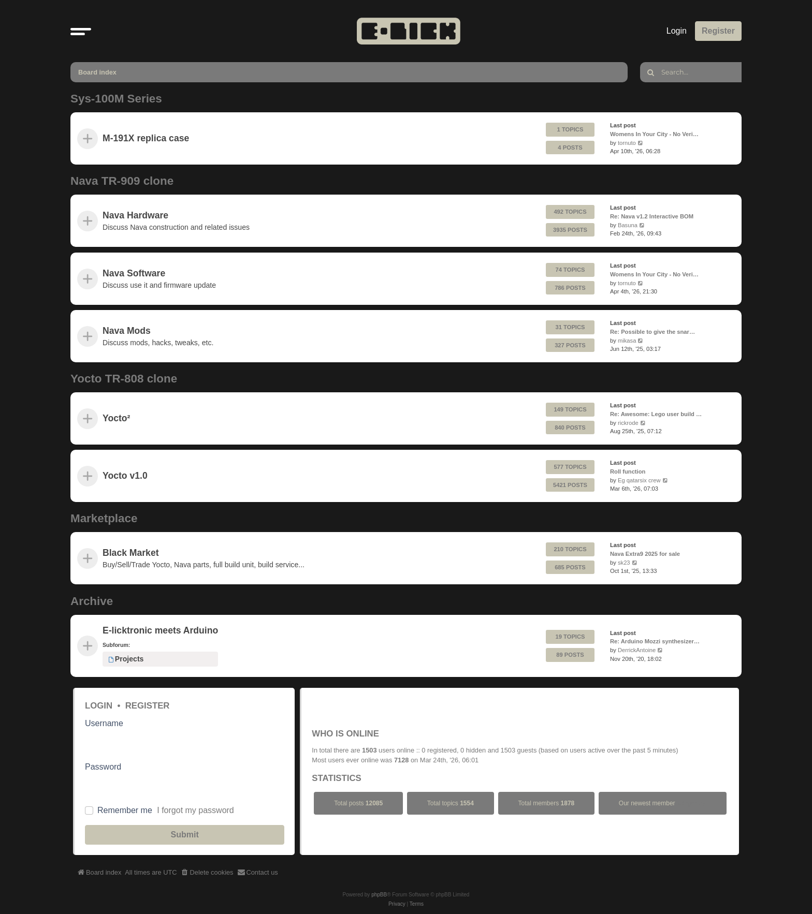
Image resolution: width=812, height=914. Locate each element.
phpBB (379, 894)
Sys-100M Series (116, 98)
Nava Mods (127, 331)
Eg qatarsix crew (639, 480)
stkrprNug (691, 803)
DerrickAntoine (637, 650)
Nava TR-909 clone (121, 180)
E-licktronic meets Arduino (160, 630)
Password (103, 766)
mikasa (627, 340)
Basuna (627, 225)
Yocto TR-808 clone (123, 378)
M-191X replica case (146, 139)
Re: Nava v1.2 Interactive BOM (651, 216)
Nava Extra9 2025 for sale (645, 554)
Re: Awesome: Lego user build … (656, 414)
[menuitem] (207, 872)
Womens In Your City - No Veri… (654, 134)
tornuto (627, 143)
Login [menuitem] (676, 30)
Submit (185, 834)
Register (147, 706)
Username (104, 723)
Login (98, 706)
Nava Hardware (135, 215)
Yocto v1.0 (125, 476)
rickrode (628, 423)
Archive (91, 601)
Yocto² (116, 418)
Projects (125, 659)
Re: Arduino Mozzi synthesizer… (655, 641)
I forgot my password (195, 810)
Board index (97, 72)
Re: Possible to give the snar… (652, 332)
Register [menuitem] (718, 30)
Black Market (131, 553)
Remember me (124, 810)
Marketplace (103, 518)
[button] (80, 31)
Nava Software (134, 273)
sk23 (624, 562)
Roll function (627, 471)
